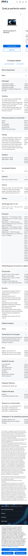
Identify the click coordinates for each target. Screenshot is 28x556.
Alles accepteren (20, 553)
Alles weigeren (7, 553)
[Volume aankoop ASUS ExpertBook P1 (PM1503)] (12, 46)
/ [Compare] (20, 506)
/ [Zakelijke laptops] (14, 506)
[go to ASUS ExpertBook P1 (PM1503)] (12, 22)
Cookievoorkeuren (14, 549)
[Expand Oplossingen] (26, 521)
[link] (12, 50)
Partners (3, 513)
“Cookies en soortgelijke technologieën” (9, 546)
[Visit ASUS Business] (5, 506)
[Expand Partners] (26, 513)
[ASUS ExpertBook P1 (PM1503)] (12, 31)
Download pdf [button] (9, 64)
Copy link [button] (20, 64)
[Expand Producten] (26, 517)
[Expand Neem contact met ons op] (26, 509)
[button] (17, 2)
